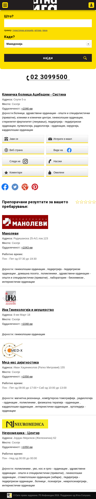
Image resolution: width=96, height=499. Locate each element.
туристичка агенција (22, 30)
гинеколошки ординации (67, 117)
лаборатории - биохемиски (67, 277)
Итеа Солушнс (83, 495)
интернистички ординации (18, 281)
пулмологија (25, 125)
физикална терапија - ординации (59, 402)
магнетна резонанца (28, 398)
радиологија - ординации (49, 125)
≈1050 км (27, 447)
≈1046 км (27, 108)
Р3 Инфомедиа (46, 495)
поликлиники (49, 273)
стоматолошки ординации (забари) (40, 477)
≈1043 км (27, 247)
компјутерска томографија (59, 398)
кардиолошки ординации (17, 129)
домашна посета (28, 273)
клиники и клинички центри (34, 117)
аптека (37, 30)
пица (44, 30)
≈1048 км (27, 323)
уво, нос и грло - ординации (50, 468)
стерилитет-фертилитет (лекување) (24, 121)
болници (19, 113)
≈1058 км (27, 376)
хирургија (72, 125)
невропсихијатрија (75, 481)
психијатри (55, 481)
